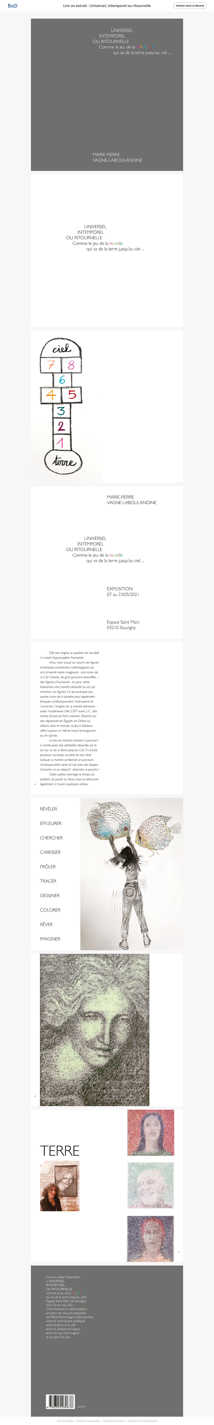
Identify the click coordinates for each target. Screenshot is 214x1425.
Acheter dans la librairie (190, 5)
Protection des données (88, 1420)
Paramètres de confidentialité (142, 1420)
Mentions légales (65, 1420)
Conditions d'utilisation (114, 1420)
